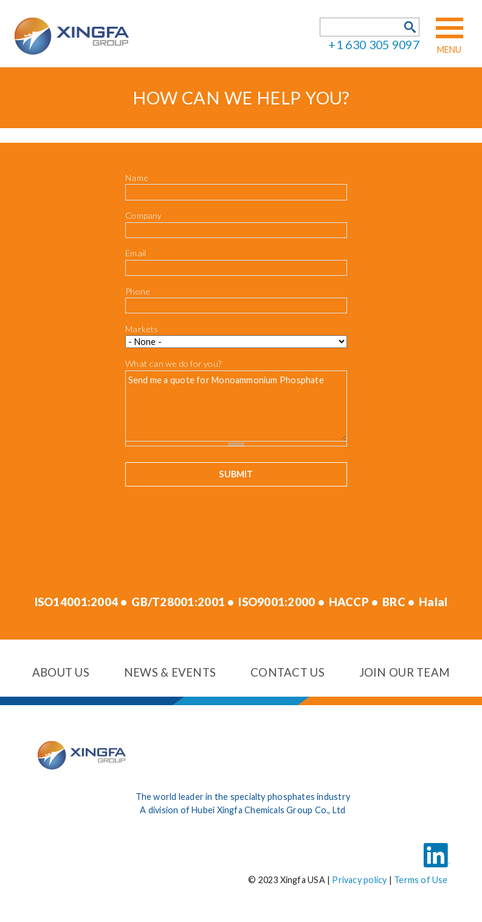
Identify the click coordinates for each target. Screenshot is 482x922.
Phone (137, 291)
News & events (170, 672)
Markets (142, 329)
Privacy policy (359, 880)
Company (143, 215)
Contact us (287, 672)
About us (60, 672)
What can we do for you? (173, 363)
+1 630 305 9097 (373, 45)
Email (135, 253)
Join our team (404, 672)
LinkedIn (436, 847)
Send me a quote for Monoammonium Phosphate (236, 406)
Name (136, 177)
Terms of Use (421, 880)
